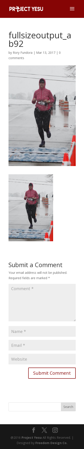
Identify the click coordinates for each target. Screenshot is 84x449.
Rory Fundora (22, 52)
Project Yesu (32, 437)
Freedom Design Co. (51, 443)
